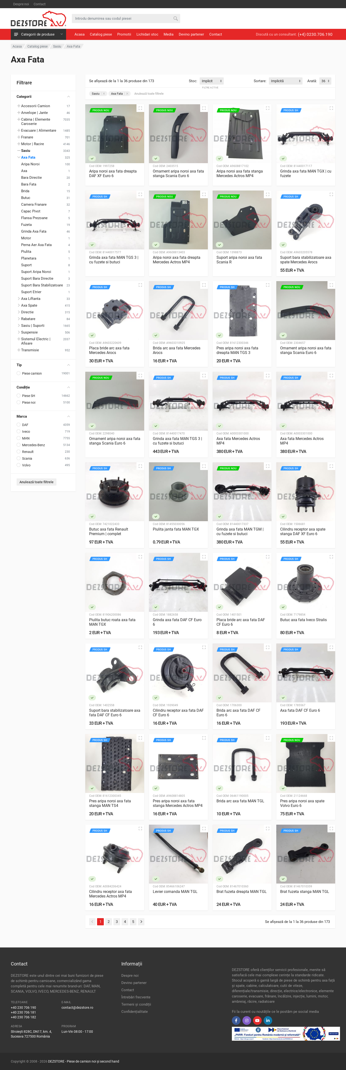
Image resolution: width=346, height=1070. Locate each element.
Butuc (25, 198)
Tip (43, 365)
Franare (27, 137)
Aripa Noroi (30, 164)
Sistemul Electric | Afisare (35, 341)
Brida (25, 191)
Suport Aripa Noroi (36, 272)
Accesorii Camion (35, 106)
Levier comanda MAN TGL (175, 891)
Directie (27, 312)
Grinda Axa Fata (33, 231)
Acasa (79, 34)
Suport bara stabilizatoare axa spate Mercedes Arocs (305, 259)
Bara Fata (28, 184)
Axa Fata (28, 157)
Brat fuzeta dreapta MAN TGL (241, 891)
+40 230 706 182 (23, 1017)
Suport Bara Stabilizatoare (42, 285)
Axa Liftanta (30, 299)
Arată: (312, 81)
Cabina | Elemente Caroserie (35, 121)
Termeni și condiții (136, 1004)
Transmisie (30, 350)
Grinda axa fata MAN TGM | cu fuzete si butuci (240, 531)
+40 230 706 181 (23, 1012)
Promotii (124, 34)
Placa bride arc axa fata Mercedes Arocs (109, 350)
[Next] (141, 921)
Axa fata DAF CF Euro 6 (300, 710)
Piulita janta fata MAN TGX (176, 529)
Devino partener (191, 34)
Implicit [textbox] (207, 81)
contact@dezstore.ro (77, 1007)
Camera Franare (34, 204)
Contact (40, 4)
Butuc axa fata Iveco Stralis (303, 620)
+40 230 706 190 (23, 1007)
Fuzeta (26, 225)
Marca (43, 416)
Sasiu (98, 93)
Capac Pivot (30, 211)
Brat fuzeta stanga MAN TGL (304, 891)
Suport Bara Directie (37, 278)
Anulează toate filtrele (36, 482)
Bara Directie (31, 177)
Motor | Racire (32, 144)
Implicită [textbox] (277, 81)
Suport (26, 265)
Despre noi (21, 4)
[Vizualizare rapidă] (140, 108)
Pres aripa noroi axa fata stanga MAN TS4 (110, 803)
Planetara (28, 258)
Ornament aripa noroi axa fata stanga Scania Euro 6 (178, 173)
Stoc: (193, 81)
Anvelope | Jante (34, 113)
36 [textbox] (323, 81)
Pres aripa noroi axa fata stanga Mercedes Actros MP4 (178, 803)
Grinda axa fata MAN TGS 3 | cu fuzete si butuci (113, 259)
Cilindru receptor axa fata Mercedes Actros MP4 (110, 893)
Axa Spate (29, 305)
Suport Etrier (31, 292)
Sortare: (260, 81)
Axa (24, 171)
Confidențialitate (134, 1011)
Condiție (43, 387)
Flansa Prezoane (34, 218)
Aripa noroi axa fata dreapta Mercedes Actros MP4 (176, 259)
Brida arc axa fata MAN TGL (240, 801)
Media (168, 34)
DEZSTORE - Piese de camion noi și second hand (83, 1061)
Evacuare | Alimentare (38, 130)
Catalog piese (101, 34)
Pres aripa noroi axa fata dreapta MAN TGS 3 (237, 350)
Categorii (43, 96)
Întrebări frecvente (135, 997)
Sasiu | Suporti (32, 325)
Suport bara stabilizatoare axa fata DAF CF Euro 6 (114, 712)
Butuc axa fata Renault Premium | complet (108, 531)
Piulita (26, 251)
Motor (26, 238)
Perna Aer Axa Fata (36, 245)
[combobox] (212, 81)
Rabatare (28, 319)
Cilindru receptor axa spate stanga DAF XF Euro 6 (302, 531)
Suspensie (29, 332)
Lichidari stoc (147, 34)
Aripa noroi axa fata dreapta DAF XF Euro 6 (113, 173)
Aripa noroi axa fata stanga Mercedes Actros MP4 (239, 173)
